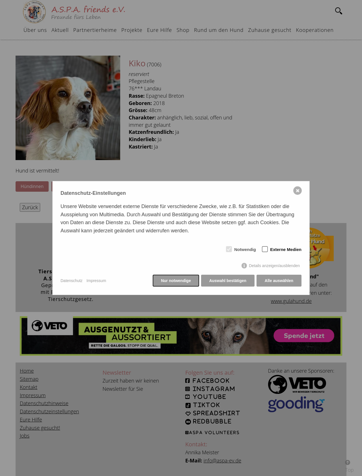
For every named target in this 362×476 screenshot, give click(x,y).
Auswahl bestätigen (227, 280)
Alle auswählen (279, 280)
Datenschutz (72, 280)
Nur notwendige (176, 280)
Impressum (96, 280)
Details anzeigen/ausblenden (274, 266)
